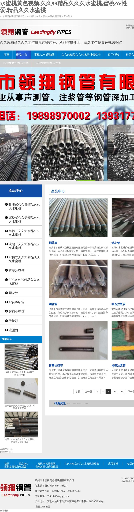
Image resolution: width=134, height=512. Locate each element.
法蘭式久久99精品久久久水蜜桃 (24, 246)
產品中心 (21, 54)
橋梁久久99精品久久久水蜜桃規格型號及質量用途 (19, 440)
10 (115, 391)
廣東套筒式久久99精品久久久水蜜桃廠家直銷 (19, 407)
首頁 (6, 54)
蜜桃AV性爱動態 (44, 54)
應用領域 (113, 54)
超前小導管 (16, 311)
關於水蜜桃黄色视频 (16, 63)
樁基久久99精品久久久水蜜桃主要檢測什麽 (19, 373)
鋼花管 (13, 293)
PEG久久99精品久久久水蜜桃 (24, 281)
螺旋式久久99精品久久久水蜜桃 (24, 219)
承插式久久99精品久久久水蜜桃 (24, 259)
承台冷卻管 (16, 302)
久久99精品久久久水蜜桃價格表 (81, 54)
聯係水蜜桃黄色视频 (48, 63)
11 (122, 391)
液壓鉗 (13, 330)
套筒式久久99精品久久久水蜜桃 (24, 233)
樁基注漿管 (16, 270)
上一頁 (88, 391)
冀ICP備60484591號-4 (56, 485)
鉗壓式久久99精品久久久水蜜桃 (24, 206)
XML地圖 (45, 506)
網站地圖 (4, 510)
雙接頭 (13, 321)
